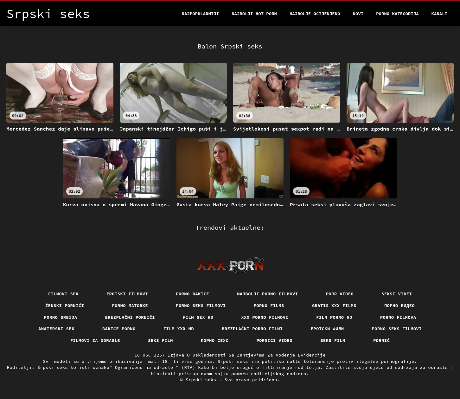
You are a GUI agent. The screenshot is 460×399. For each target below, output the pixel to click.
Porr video (340, 294)
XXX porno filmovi (264, 317)
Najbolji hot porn (254, 13)
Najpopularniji (200, 13)
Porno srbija (60, 317)
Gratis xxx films (334, 305)
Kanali (439, 13)
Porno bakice (192, 294)
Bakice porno (119, 328)
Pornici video (274, 340)
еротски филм (327, 328)
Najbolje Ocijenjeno (315, 13)
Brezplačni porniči (130, 317)
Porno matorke (130, 305)
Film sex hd (198, 317)
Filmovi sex (63, 294)
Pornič (381, 340)
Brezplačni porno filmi (252, 328)
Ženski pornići (64, 305)
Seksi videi (396, 294)
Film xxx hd (178, 328)
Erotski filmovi (127, 294)
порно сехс (215, 340)
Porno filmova (398, 317)
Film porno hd (334, 317)
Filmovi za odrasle (95, 340)
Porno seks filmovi (201, 305)
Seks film (160, 340)
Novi (358, 13)
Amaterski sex (56, 328)
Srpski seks (202, 380)
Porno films (269, 305)
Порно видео (399, 305)
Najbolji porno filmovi (267, 294)
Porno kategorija (397, 13)
